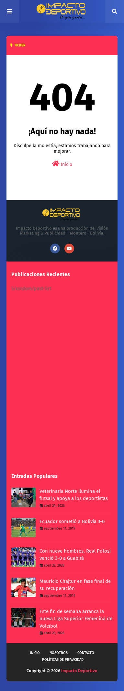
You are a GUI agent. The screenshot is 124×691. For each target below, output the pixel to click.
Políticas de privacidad (63, 660)
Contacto (85, 653)
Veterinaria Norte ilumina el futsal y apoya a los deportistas (73, 495)
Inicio (62, 163)
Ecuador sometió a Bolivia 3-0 (72, 521)
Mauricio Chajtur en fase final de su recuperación (75, 585)
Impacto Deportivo (79, 670)
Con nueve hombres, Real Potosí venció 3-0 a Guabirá (75, 554)
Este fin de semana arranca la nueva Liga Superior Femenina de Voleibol (75, 618)
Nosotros (59, 653)
